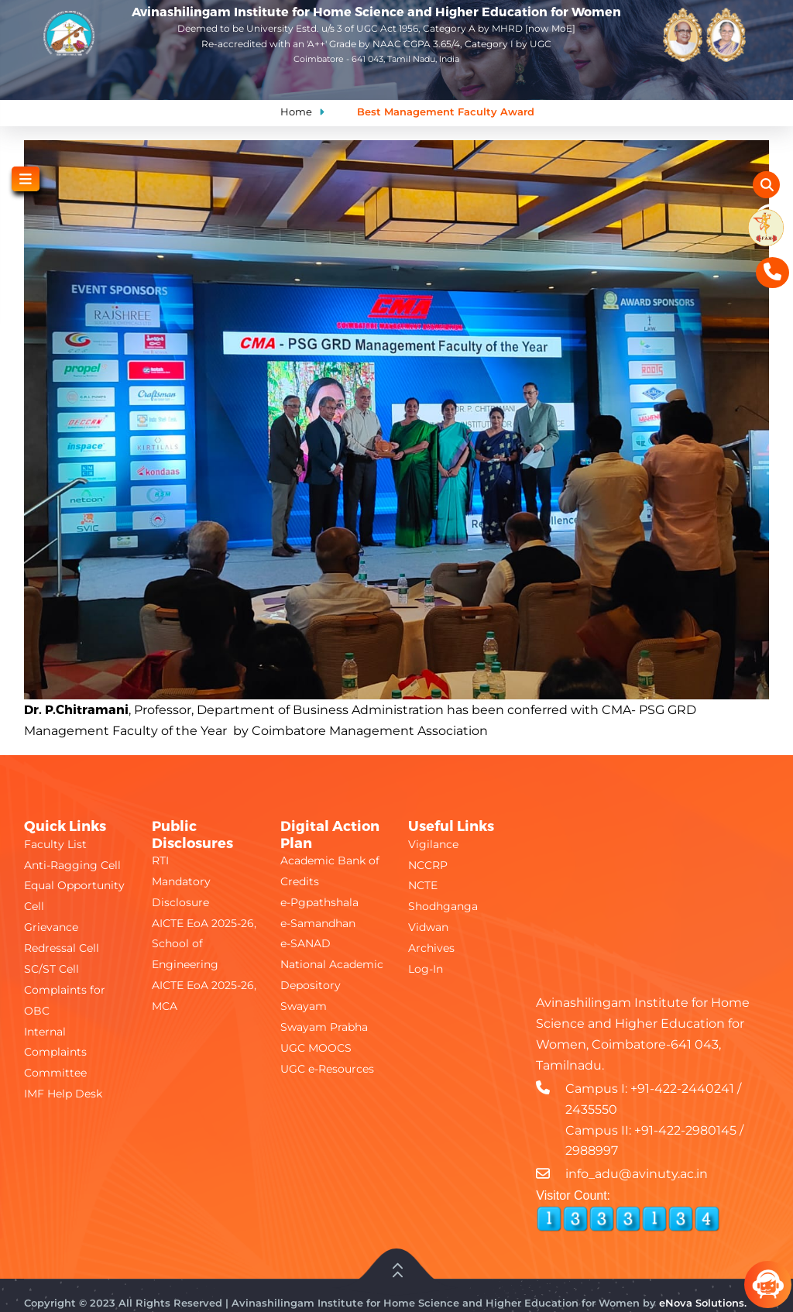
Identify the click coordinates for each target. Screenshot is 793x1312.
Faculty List (55, 844)
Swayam (303, 1006)
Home (296, 111)
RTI (160, 860)
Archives (431, 948)
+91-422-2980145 (685, 1130)
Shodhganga (443, 906)
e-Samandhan (317, 923)
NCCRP (428, 865)
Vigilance (433, 844)
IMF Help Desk (63, 1094)
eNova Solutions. (703, 1303)
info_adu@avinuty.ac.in (636, 1173)
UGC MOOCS (316, 1048)
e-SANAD (305, 943)
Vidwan (428, 927)
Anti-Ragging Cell (72, 865)
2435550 (591, 1109)
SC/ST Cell (51, 969)
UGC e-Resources (327, 1069)
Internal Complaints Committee (55, 1052)
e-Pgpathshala (319, 902)
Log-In (425, 969)
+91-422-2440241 (682, 1088)
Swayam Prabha (324, 1027)
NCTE (423, 885)
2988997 (591, 1150)
